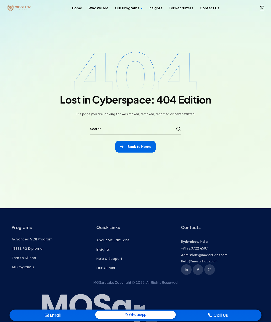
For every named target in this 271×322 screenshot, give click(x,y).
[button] (262, 8)
